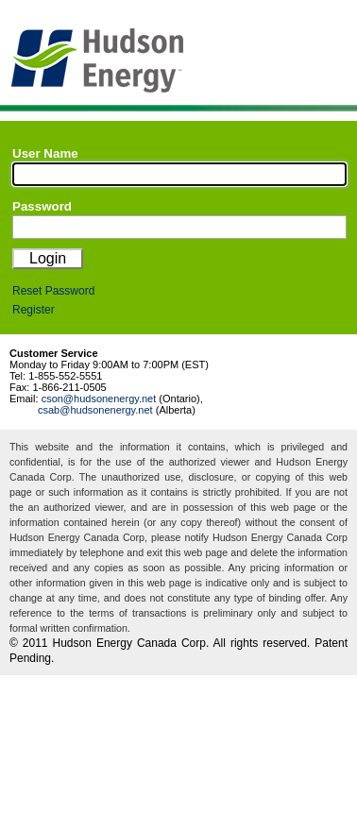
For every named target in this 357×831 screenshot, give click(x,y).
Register (33, 309)
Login (47, 258)
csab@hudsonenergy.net (95, 410)
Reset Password (53, 290)
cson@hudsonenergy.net (99, 398)
